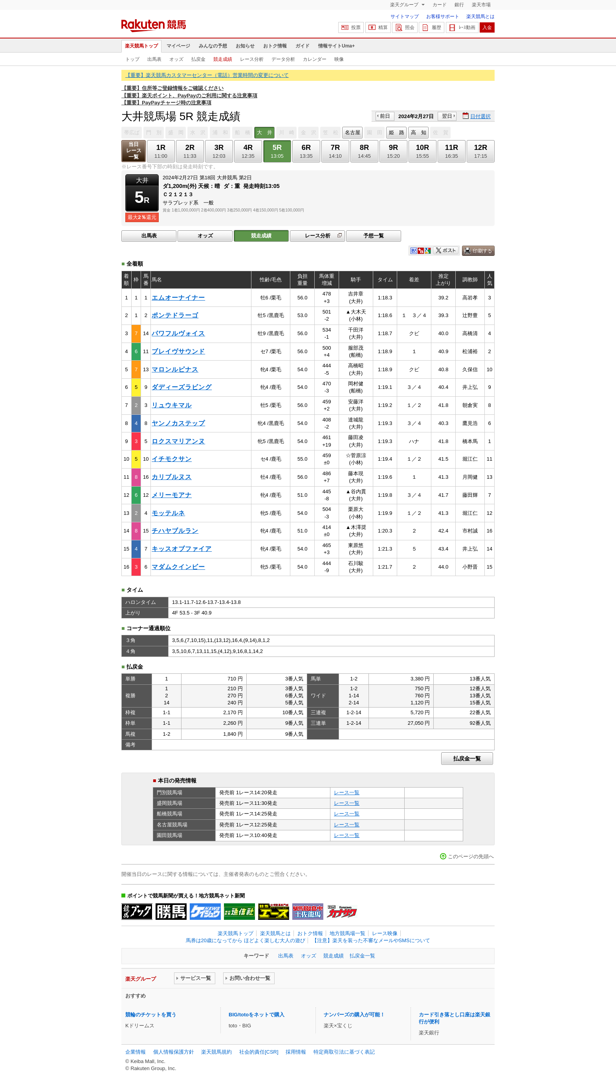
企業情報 (135, 1052)
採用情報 (296, 1052)
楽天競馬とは (480, 16)
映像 (339, 59)
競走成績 (222, 59)
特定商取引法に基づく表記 (344, 1052)
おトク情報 (275, 46)
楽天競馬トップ (141, 46)
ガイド (302, 46)
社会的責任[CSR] (259, 1052)
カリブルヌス (172, 477)
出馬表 (154, 59)
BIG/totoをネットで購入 (256, 1015)
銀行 (459, 4)
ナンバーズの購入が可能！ (354, 1015)
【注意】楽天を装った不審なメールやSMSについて (371, 940)
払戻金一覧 (467, 758)
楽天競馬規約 (216, 1052)
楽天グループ (405, 4)
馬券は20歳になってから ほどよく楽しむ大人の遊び (245, 940)
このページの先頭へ (471, 856)
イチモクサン (172, 459)
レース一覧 (346, 792)
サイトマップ (404, 16)
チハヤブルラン (175, 530)
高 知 (418, 132)
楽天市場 (481, 4)
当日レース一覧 (133, 150)
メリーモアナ (172, 495)
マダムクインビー (178, 567)
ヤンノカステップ (178, 423)
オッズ (176, 59)
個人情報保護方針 (173, 1052)
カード (440, 4)
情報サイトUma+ (336, 46)
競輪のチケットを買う (150, 1015)
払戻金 (198, 59)
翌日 (447, 116)
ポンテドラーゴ (175, 315)
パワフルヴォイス (178, 333)
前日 (385, 116)
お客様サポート (442, 16)
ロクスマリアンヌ (178, 441)
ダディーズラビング (182, 387)
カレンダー (314, 59)
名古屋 (352, 132)
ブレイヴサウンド (178, 351)
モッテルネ (168, 513)
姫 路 (396, 132)
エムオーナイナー (178, 297)
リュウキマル (172, 405)
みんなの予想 (213, 46)
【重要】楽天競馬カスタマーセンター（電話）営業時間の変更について (207, 75)
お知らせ (245, 46)
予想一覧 (373, 236)
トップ (132, 59)
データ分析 (283, 59)
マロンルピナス (175, 369)
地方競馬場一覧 (347, 933)
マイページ (178, 46)
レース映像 (385, 933)
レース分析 (252, 59)
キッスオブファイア (182, 548)
